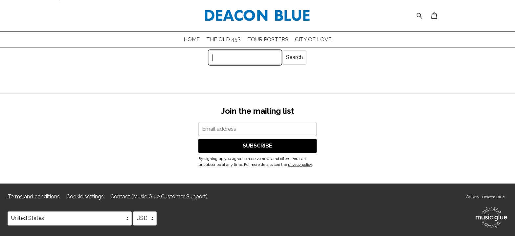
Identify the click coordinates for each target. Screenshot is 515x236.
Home (192, 39)
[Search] (245, 57)
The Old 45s (223, 39)
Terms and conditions (34, 196)
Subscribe (257, 146)
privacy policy (300, 164)
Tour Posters (267, 39)
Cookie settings (85, 196)
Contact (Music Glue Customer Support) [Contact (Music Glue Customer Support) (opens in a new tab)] (159, 196)
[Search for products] (419, 15)
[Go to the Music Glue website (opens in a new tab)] (491, 217)
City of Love (313, 39)
